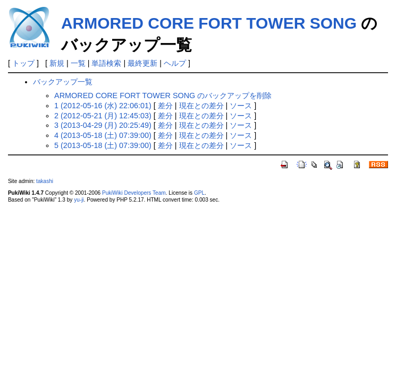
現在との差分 (201, 105)
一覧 (78, 63)
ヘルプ (175, 63)
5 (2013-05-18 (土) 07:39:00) (102, 145)
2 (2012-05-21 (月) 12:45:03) (102, 115)
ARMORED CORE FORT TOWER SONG (209, 23)
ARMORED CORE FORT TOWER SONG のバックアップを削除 (163, 95)
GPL (199, 193)
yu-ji (78, 200)
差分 (165, 105)
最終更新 (142, 63)
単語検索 (106, 63)
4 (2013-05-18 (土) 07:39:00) (102, 135)
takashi (44, 181)
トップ (23, 63)
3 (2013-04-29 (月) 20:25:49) (102, 125)
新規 (56, 63)
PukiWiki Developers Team (134, 193)
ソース (241, 105)
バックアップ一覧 (62, 81)
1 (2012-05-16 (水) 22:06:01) (102, 105)
